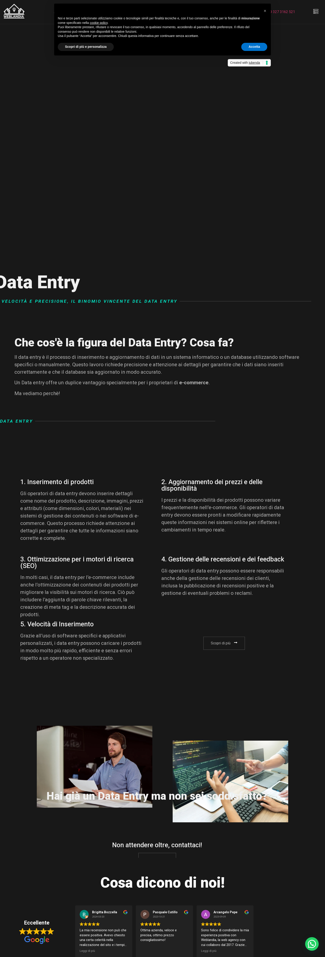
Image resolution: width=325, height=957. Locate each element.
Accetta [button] (254, 46)
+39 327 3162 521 (280, 12)
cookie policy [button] (99, 23)
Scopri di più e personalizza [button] (86, 46)
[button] (265, 10)
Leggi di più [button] (87, 950)
